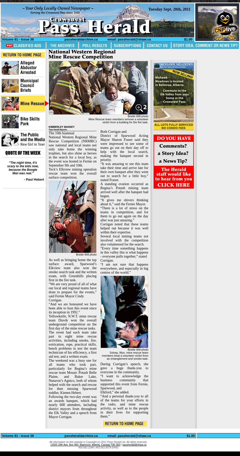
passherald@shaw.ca (134, 444)
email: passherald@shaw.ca (129, 39)
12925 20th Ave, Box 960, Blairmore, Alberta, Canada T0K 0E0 (85, 444)
